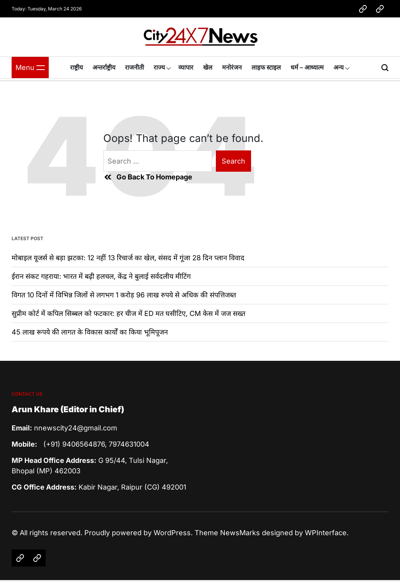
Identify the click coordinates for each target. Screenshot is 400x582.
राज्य (159, 67)
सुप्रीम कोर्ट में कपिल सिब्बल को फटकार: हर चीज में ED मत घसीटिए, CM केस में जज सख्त (128, 313)
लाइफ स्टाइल (266, 67)
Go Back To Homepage (147, 177)
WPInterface (326, 533)
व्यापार (185, 67)
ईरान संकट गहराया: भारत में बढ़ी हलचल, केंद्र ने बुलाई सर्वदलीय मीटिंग (101, 276)
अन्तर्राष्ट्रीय (103, 67)
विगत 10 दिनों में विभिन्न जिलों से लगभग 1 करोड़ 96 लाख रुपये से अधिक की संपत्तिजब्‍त (124, 295)
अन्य (338, 67)
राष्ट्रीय (76, 67)
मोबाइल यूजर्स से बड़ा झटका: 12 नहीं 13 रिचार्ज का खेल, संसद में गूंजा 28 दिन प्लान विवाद (128, 258)
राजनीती (134, 67)
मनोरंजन (232, 67)
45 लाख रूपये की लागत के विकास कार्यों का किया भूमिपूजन (90, 332)
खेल (207, 67)
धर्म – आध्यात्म (307, 67)
